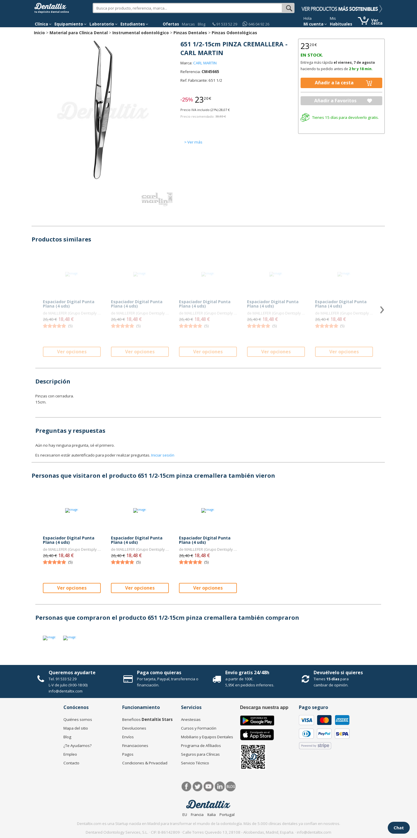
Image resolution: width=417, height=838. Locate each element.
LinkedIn (220, 786)
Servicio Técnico (195, 763)
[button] (43, 24)
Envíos (128, 736)
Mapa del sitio (75, 728)
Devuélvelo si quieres (338, 672)
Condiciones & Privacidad (144, 763)
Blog (201, 24)
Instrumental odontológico (140, 32)
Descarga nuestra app (264, 707)
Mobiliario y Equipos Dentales (207, 736)
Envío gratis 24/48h (247, 672)
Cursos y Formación (198, 728)
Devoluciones (134, 728)
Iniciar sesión (162, 455)
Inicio (39, 32)
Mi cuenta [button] (315, 24)
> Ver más (193, 142)
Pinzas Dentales (190, 32)
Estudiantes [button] (134, 24)
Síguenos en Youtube (209, 786)
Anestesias (191, 719)
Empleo (70, 754)
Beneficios (147, 719)
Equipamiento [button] (70, 24)
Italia (211, 814)
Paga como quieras (159, 672)
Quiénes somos (77, 719)
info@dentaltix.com (66, 691)
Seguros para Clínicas (200, 754)
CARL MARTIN (205, 63)
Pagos (127, 754)
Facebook (187, 786)
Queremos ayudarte (72, 672)
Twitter (198, 786)
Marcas (188, 24)
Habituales (341, 24)
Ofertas (171, 24)
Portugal (227, 814)
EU (184, 814)
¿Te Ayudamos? (77, 745)
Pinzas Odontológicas (234, 32)
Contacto (71, 763)
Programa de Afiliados (201, 745)
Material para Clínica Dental (79, 32)
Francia (197, 814)
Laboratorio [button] (103, 24)
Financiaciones (135, 745)
